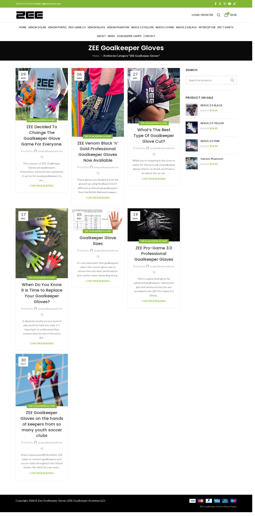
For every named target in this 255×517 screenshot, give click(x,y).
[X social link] (220, 4)
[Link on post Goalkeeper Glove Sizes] (98, 224)
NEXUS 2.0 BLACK (211, 110)
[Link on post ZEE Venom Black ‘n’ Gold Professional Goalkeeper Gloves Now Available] (98, 107)
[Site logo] (35, 17)
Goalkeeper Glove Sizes (98, 245)
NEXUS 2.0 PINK (210, 146)
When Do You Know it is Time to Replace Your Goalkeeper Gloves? (41, 298)
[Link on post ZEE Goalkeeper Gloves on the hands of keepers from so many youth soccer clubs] (42, 385)
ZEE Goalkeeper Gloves (42, 125)
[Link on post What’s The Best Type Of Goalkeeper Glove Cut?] (154, 100)
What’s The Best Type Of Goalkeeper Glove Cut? (154, 140)
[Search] (218, 17)
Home (96, 60)
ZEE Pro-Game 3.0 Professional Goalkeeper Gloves (153, 258)
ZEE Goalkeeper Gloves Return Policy (218, 511)
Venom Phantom (211, 164)
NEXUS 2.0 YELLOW (212, 128)
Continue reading (42, 190)
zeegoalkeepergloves (50, 155)
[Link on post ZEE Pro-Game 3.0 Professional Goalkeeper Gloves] (154, 229)
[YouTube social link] (229, 4)
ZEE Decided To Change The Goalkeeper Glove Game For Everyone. (41, 140)
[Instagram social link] (225, 4)
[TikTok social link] (234, 4)
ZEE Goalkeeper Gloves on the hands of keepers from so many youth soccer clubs (41, 429)
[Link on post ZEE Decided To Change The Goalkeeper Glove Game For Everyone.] (42, 99)
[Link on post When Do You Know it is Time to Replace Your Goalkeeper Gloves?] (42, 248)
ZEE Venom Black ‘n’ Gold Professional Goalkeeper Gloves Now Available (97, 156)
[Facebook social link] (215, 4)
